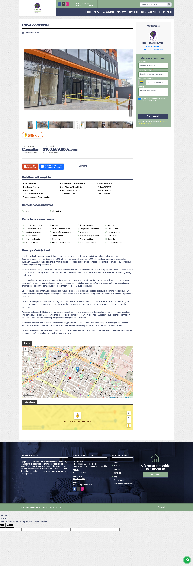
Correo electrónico (145, 70)
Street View (33, 135)
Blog (143, 12)
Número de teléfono (145, 78)
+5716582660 (84, 3)
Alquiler (117, 469)
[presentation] (152, 106)
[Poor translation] (9, 525)
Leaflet (112, 397)
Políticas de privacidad (123, 484)
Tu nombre (142, 62)
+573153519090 (85, 5)
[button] (130, 41)
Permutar (121, 12)
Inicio (88, 12)
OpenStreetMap (127, 397)
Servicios (133, 12)
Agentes (152, 12)
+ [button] (26, 349)
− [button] (26, 354)
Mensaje (141, 86)
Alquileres (108, 12)
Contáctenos (165, 12)
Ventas (97, 12)
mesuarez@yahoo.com (154, 49)
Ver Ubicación (71, 421)
